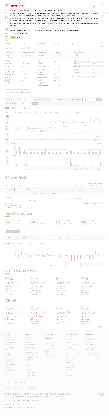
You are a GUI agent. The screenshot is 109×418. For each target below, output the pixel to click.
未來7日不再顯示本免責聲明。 (19, 33)
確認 (13, 37)
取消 (18, 37)
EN (98, 6)
